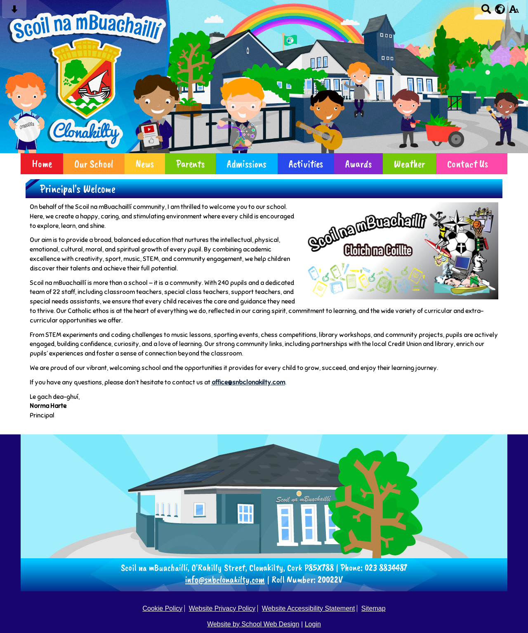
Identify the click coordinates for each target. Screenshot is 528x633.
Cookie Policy (162, 608)
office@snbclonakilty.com (248, 382)
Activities (306, 164)
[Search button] (486, 11)
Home (42, 164)
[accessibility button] (514, 11)
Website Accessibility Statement (308, 608)
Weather (409, 164)
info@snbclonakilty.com (225, 580)
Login (313, 624)
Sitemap (373, 608)
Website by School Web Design (253, 624)
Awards (358, 164)
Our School (93, 164)
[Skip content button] (14, 11)
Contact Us (467, 164)
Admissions (246, 164)
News (145, 164)
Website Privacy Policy (222, 608)
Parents (190, 164)
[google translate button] (500, 9)
